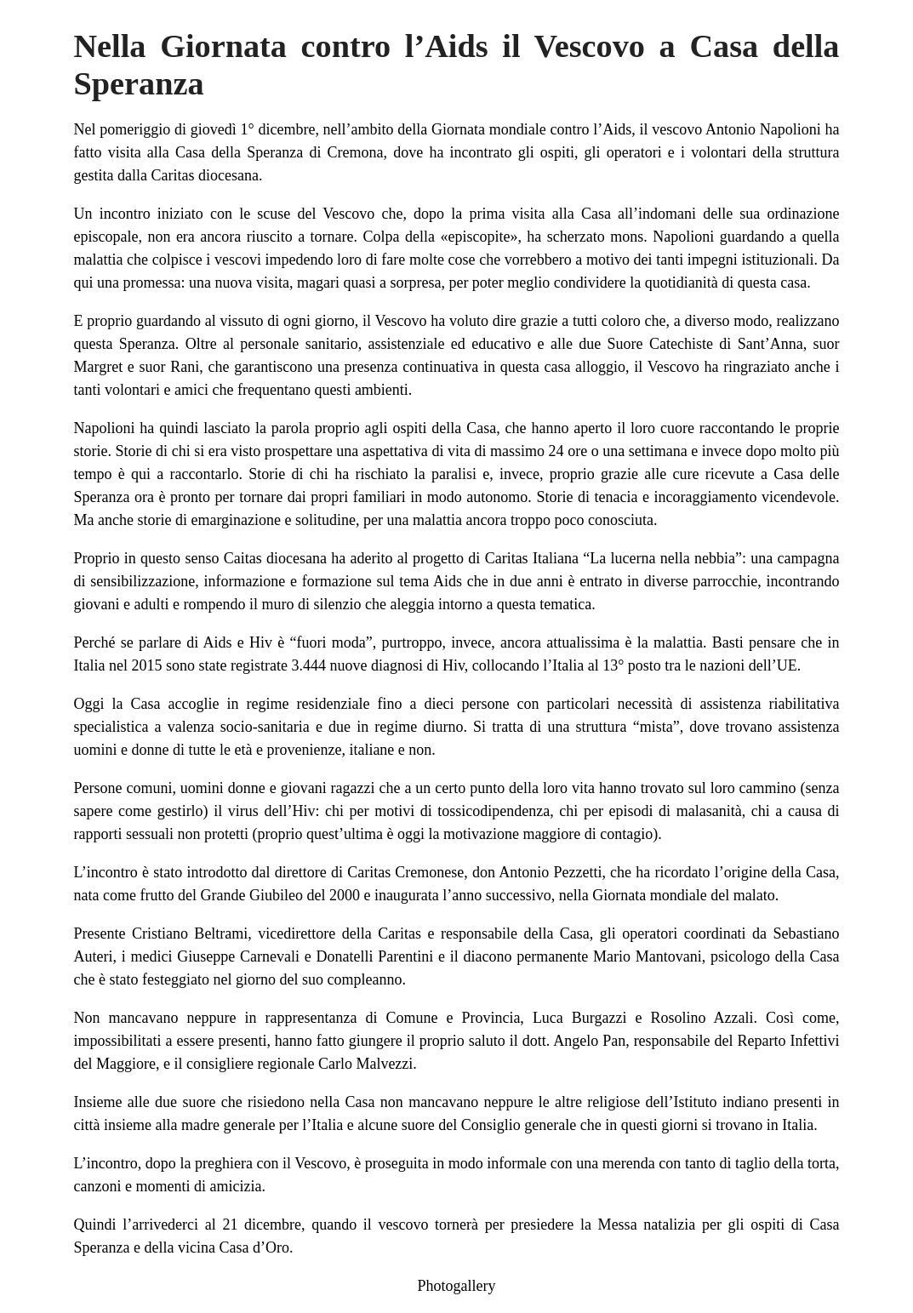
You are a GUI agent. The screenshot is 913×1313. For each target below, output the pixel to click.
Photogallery (457, 1285)
